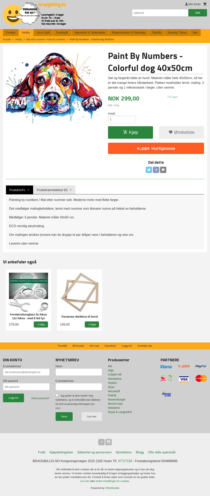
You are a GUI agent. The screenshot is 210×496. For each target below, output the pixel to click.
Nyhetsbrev (124, 452)
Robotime (114, 407)
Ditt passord (10, 380)
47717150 (125, 461)
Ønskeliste (182, 132)
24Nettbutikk (112, 487)
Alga (111, 370)
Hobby (26, 32)
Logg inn (126, 345)
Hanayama (114, 378)
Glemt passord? (40, 398)
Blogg (140, 452)
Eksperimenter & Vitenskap (128, 32)
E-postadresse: (65, 380)
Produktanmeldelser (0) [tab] (52, 189)
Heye (111, 387)
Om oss (94, 345)
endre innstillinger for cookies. (113, 481)
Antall (111, 113)
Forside (10, 32)
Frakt (41, 452)
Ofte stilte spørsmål (161, 452)
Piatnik (112, 395)
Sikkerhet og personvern (94, 452)
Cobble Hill (114, 374)
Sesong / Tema (177, 32)
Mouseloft (114, 391)
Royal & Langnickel (120, 412)
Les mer (91, 416)
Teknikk (156, 32)
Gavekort (110, 345)
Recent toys (115, 403)
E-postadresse (12, 366)
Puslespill (62, 32)
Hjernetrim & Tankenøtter (89, 32)
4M (110, 366)
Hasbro (112, 382)
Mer (195, 32)
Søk (197, 12)
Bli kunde (78, 345)
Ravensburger (116, 399)
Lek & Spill (43, 32)
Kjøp (130, 132)
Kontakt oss (145, 345)
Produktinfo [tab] (17, 189)
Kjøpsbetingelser (61, 452)
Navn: (59, 366)
